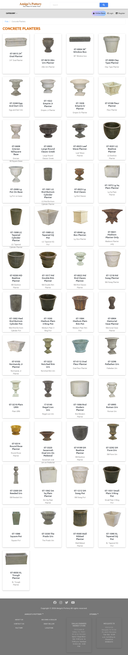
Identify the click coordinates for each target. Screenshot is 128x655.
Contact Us (19, 624)
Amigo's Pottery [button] (34, 614)
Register (120, 13)
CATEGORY (11, 13)
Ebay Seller (49, 624)
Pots (6, 21)
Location (49, 628)
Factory (19, 628)
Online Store (99, 13)
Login (110, 13)
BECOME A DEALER (49, 620)
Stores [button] (94, 614)
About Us (19, 620)
